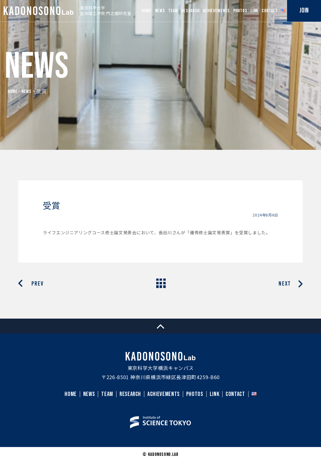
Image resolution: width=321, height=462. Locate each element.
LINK (254, 11)
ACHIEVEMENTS (216, 11)
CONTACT (269, 11)
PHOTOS (240, 11)
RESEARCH (190, 11)
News (26, 91)
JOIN (304, 10)
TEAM (173, 11)
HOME (147, 11)
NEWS (160, 11)
